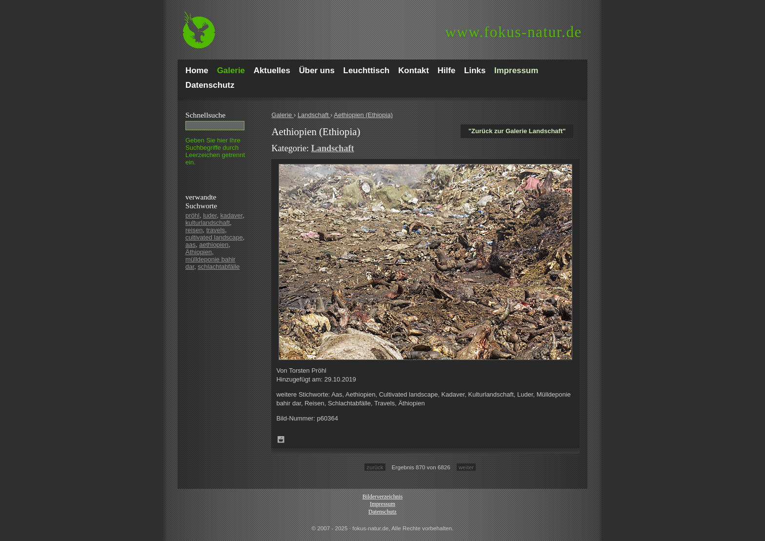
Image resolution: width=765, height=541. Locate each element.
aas (190, 244)
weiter (466, 467)
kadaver (232, 215)
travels (215, 230)
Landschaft (314, 115)
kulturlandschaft (207, 222)
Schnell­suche (205, 115)
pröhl (192, 215)
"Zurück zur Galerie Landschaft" (516, 131)
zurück (374, 467)
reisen (193, 230)
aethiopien (213, 244)
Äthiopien (198, 252)
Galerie (282, 115)
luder (210, 215)
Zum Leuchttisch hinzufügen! (281, 439)
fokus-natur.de (513, 31)
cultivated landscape (214, 237)
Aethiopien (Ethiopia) (363, 115)
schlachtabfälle (219, 266)
